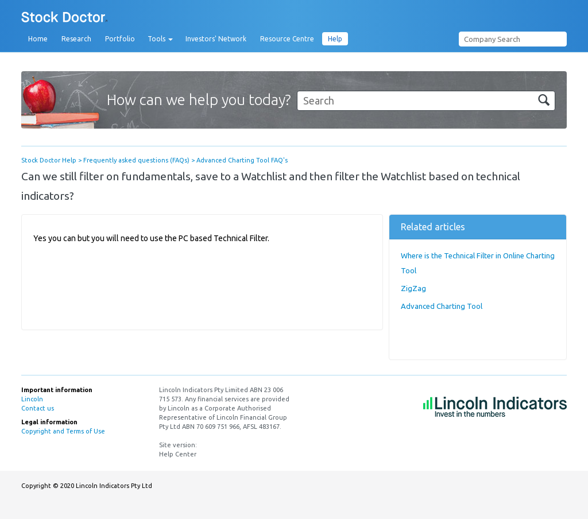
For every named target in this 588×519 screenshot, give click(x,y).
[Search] (426, 101)
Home (38, 38)
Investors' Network (215, 38)
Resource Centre (287, 38)
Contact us (37, 408)
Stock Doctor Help (48, 160)
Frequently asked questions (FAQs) (136, 160)
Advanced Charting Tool (441, 306)
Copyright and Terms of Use (63, 431)
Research (76, 38)
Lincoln (32, 399)
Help (335, 38)
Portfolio (120, 38)
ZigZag (413, 288)
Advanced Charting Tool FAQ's (242, 160)
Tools (160, 39)
